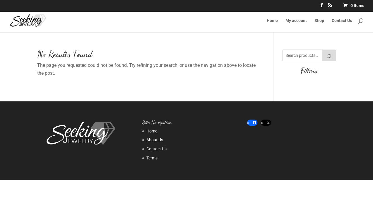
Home (272, 20)
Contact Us (342, 20)
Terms (152, 158)
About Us (154, 139)
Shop (319, 20)
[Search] (329, 55)
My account (296, 20)
